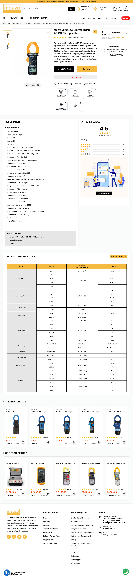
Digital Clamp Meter (48, 23)
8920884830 (86, 7)
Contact (115, 18)
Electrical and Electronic (14, 23)
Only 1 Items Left (75, 77)
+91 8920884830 (90, 1)
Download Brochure (118, 256)
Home (83, 18)
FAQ (107, 18)
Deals (125, 18)
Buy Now (86, 69)
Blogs (100, 18)
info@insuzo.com (71, 1)
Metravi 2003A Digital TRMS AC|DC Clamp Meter (71, 23)
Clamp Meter (37, 23)
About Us (91, 18)
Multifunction (27, 23)
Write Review (104, 193)
